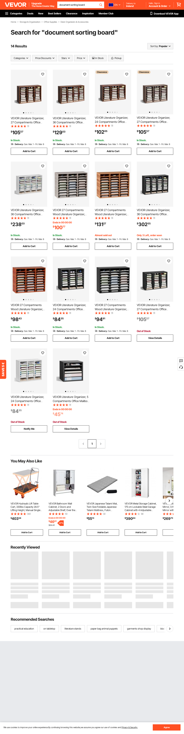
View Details (155, 337)
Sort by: (154, 46)
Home (13, 22)
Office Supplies (50, 22)
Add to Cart (29, 151)
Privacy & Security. (130, 727)
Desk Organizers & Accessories (75, 22)
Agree (167, 727)
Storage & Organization (30, 22)
